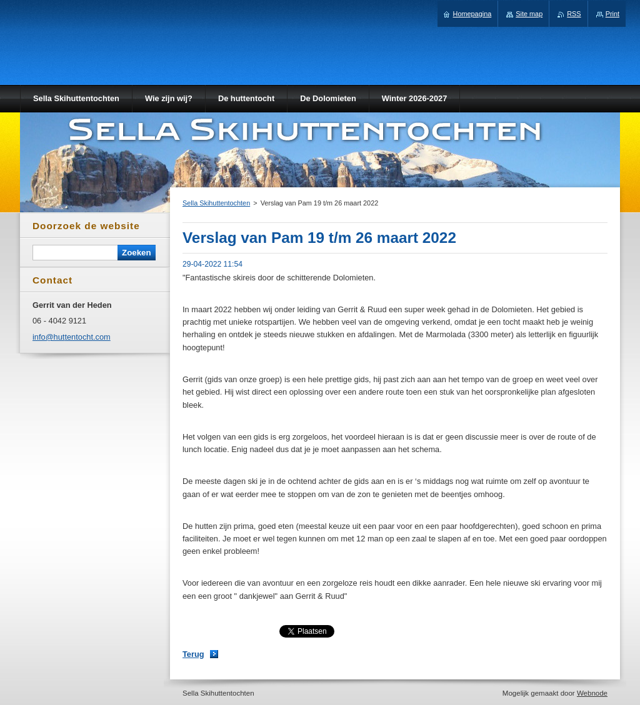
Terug (193, 654)
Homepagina (472, 13)
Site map (529, 13)
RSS (574, 13)
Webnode (592, 693)
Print (612, 13)
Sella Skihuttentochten (216, 203)
